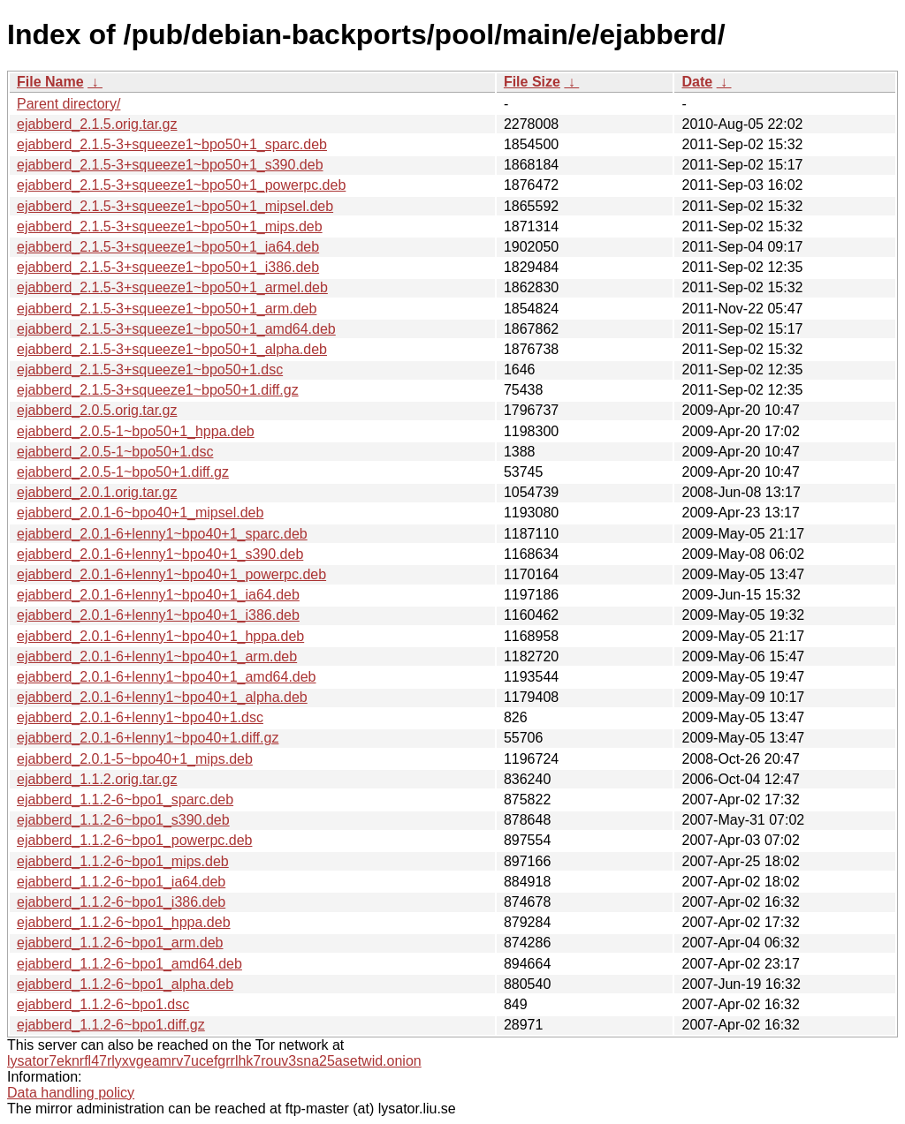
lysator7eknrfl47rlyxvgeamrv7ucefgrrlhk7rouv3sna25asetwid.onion (214, 1060)
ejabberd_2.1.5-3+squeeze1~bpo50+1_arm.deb (166, 308)
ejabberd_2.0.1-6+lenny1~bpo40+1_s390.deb (160, 554)
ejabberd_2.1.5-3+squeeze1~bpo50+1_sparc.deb (172, 144)
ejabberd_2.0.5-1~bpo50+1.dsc (115, 451)
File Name (50, 81)
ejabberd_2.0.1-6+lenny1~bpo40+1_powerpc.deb (171, 574)
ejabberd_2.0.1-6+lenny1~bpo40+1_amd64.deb (166, 676)
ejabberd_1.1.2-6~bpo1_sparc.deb (125, 799)
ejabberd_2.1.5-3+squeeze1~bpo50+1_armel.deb (172, 287)
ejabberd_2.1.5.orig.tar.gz (97, 124)
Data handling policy (70, 1092)
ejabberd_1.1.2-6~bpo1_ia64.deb (121, 881)
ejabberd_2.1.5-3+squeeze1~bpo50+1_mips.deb (170, 226)
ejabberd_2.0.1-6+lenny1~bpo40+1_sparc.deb (162, 533)
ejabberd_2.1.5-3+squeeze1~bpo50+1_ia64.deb (168, 246)
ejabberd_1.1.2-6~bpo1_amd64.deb (129, 963)
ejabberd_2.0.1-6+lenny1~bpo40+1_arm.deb (157, 656)
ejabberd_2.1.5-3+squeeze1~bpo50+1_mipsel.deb (175, 206)
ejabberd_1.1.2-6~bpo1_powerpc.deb (134, 840)
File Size (532, 81)
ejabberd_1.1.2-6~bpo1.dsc (103, 1004)
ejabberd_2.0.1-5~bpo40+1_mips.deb (135, 758)
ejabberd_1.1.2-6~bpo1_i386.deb (121, 901)
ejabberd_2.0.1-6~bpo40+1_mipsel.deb (140, 512)
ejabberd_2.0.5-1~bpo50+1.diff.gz (123, 471)
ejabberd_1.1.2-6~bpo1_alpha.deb (125, 984)
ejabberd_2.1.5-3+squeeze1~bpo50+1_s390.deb (170, 164)
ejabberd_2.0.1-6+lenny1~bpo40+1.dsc (140, 717)
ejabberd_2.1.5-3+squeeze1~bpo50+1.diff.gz (158, 389)
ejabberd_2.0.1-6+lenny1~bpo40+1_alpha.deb (162, 697)
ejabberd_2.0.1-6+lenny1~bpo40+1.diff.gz (147, 737)
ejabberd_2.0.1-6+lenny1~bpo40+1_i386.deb (158, 614)
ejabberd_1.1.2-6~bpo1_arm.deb (120, 942)
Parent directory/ (68, 103)
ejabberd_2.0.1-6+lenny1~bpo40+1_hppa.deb (160, 636)
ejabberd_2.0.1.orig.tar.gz (97, 492)
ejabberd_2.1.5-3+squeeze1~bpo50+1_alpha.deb (172, 349)
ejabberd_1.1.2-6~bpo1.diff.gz (111, 1024)
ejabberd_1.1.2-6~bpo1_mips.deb (123, 861)
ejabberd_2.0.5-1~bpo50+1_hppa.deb (136, 431)
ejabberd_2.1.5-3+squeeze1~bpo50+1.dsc (150, 369)
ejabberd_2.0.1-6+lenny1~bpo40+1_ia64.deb (158, 594)
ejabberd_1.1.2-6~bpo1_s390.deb (123, 819)
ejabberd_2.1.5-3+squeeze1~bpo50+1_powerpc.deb (181, 184)
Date (696, 81)
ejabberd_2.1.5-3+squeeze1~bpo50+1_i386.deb (168, 267)
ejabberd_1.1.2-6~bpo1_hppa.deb (124, 922)
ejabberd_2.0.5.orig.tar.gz (97, 410)
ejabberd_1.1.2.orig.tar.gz (97, 779)
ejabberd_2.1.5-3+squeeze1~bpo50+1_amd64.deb (176, 328)
